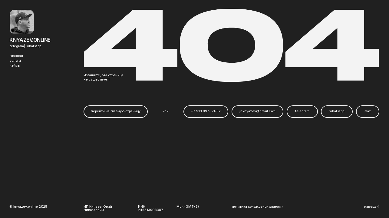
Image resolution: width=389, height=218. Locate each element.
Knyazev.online (30, 40)
